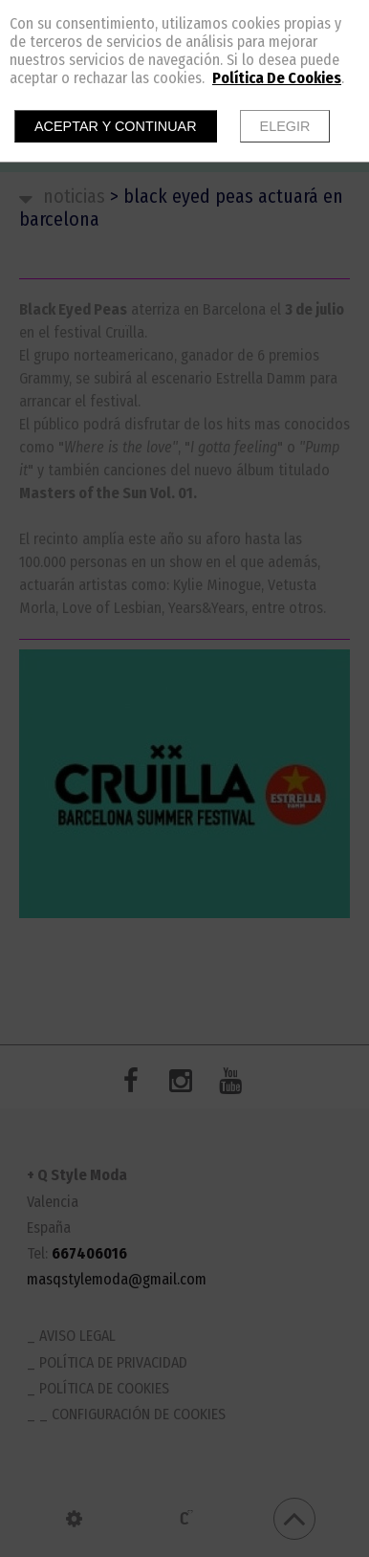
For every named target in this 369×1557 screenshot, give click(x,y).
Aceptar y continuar (115, 126)
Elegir (285, 126)
